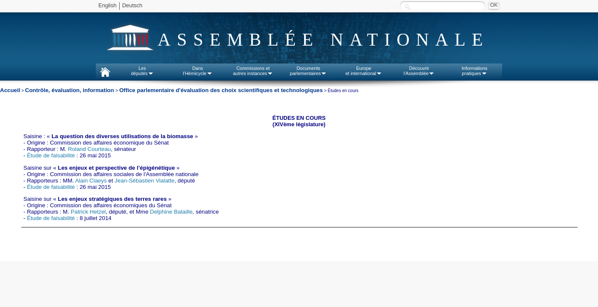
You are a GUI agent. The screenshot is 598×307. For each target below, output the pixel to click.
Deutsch (132, 5)
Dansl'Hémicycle (197, 71)
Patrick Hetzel (88, 212)
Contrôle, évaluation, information (70, 90)
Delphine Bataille (171, 212)
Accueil (10, 90)
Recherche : (407, 6)
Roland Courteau (89, 149)
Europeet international (363, 71)
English (107, 5)
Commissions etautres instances (253, 71)
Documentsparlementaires (308, 71)
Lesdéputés (142, 71)
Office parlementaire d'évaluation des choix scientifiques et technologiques (221, 90)
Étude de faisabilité (51, 155)
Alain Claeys (90, 180)
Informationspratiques (475, 71)
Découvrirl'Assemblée (419, 71)
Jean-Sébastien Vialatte (145, 180)
